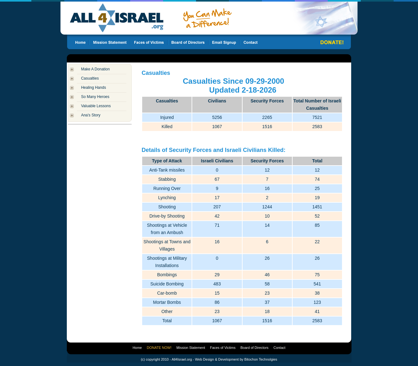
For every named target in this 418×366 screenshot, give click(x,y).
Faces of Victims (223, 348)
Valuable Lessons (96, 106)
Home (137, 348)
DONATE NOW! (159, 348)
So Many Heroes (95, 97)
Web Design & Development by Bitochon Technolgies (236, 359)
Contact (279, 348)
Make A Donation (95, 69)
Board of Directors (254, 348)
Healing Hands (93, 87)
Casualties (90, 78)
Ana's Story (90, 115)
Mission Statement (190, 348)
